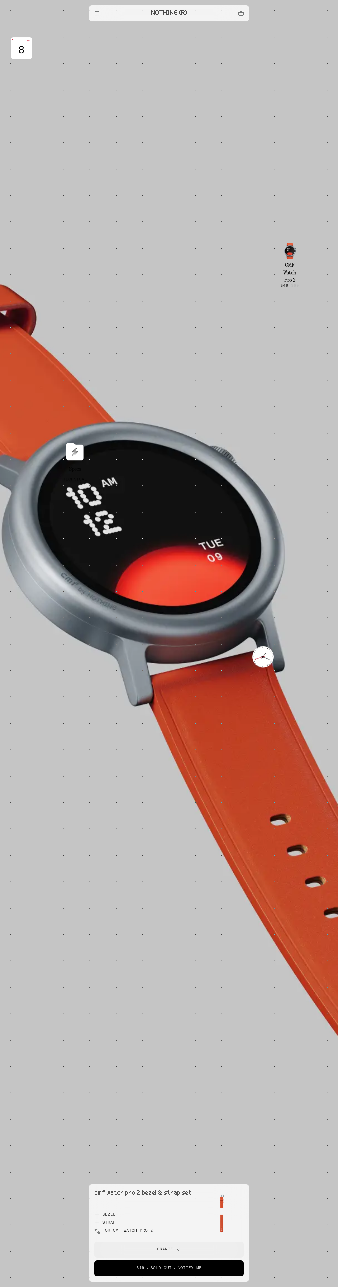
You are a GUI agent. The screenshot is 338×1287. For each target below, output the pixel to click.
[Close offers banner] (241, 28)
